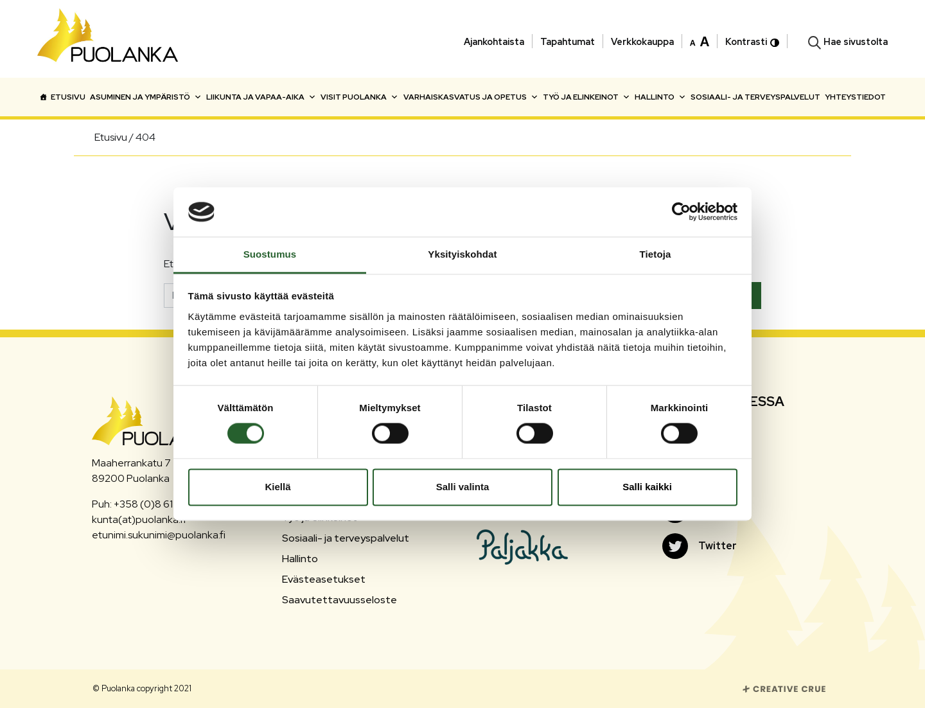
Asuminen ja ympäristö (146, 97)
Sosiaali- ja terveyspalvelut (755, 97)
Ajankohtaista (494, 41)
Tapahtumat (567, 41)
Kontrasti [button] (752, 41)
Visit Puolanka (359, 97)
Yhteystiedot (855, 97)
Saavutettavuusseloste (339, 599)
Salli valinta (462, 486)
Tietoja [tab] (655, 254)
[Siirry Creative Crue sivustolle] (784, 687)
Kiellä (277, 486)
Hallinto (660, 97)
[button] (699, 40)
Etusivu (68, 97)
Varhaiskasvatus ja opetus (470, 97)
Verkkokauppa (642, 41)
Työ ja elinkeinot (586, 97)
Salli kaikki (647, 486)
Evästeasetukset (324, 579)
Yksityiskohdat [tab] (462, 254)
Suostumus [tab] (270, 254)
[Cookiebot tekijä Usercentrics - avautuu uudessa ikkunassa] (681, 212)
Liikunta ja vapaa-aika (261, 97)
